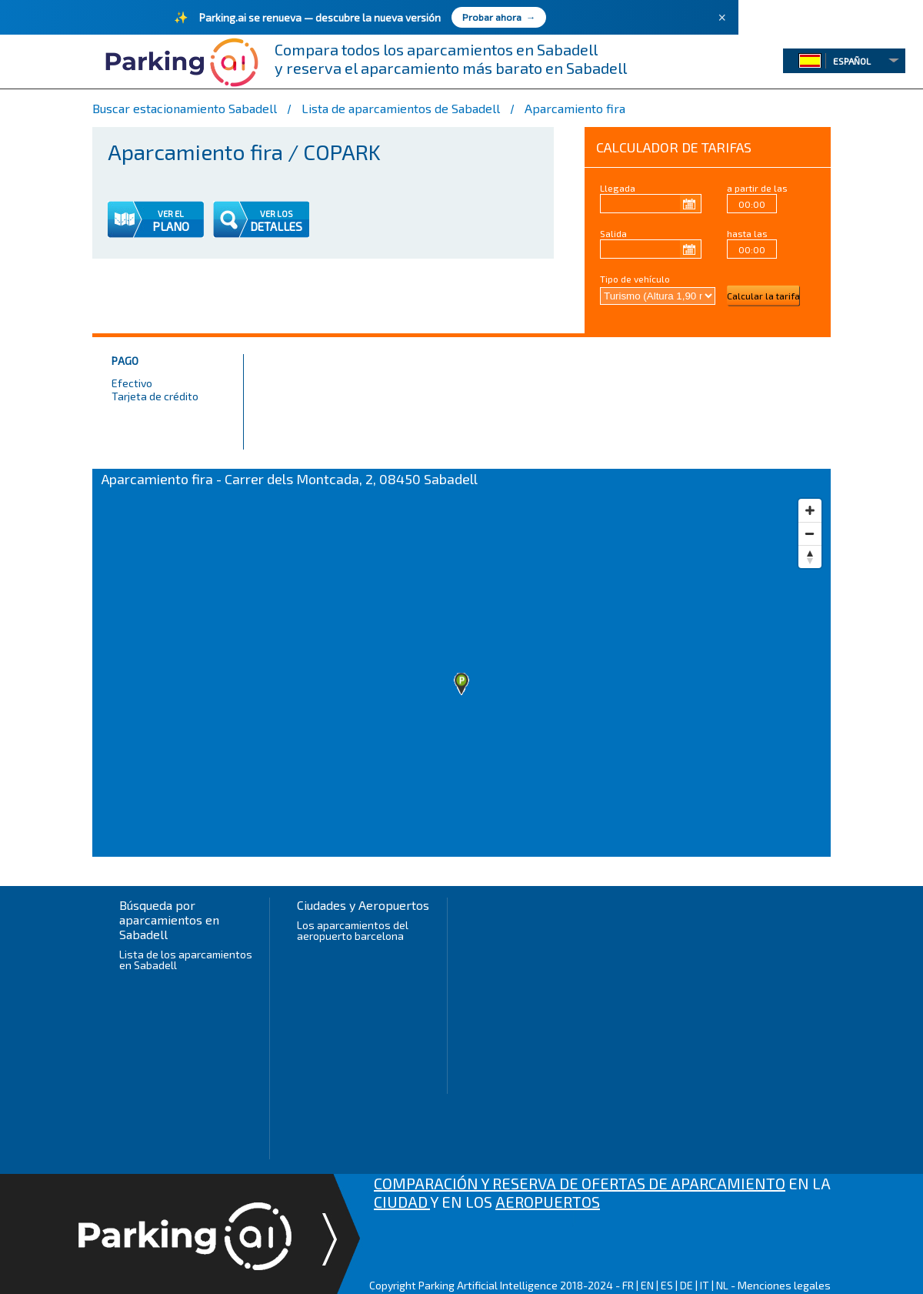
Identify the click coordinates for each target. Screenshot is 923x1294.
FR (628, 1285)
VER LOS (276, 214)
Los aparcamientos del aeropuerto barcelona (352, 930)
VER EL (171, 214)
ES (667, 1285)
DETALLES (276, 226)
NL (722, 1285)
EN (647, 1285)
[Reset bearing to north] (809, 556)
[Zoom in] (809, 510)
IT (704, 1285)
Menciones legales (784, 1285)
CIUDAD (402, 1201)
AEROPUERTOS (547, 1201)
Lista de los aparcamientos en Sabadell (185, 959)
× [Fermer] (722, 17)
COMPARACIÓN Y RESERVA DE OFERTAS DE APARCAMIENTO (579, 1183)
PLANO (170, 226)
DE (686, 1285)
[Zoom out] (809, 533)
